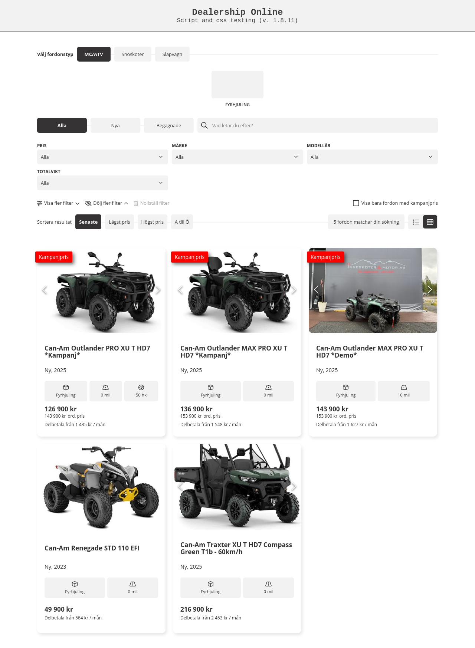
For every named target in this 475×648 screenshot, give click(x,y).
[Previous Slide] (44, 290)
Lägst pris (119, 221)
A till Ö (182, 221)
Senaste (88, 221)
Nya (115, 125)
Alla (62, 125)
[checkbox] (395, 203)
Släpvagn (173, 54)
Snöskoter (133, 54)
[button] (102, 156)
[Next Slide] (158, 290)
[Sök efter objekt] (317, 125)
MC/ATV (94, 54)
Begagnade (169, 125)
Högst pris (152, 221)
